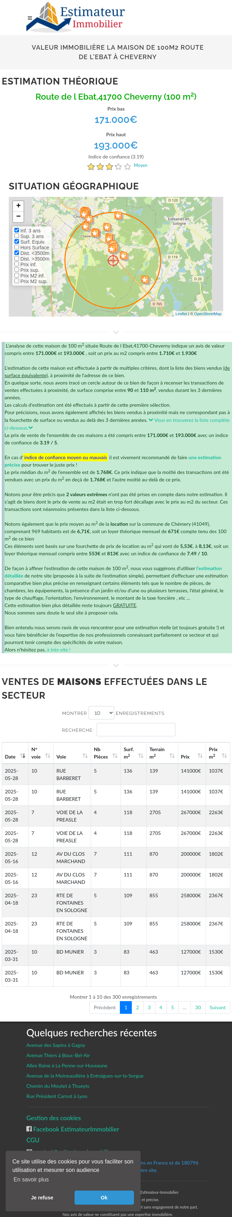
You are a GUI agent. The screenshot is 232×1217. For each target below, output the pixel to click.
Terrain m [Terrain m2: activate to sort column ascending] (162, 753)
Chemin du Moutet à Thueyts (57, 1086)
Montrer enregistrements (113, 712)
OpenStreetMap (207, 314)
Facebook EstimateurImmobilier (75, 1129)
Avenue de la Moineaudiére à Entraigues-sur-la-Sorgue (84, 1076)
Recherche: (118, 729)
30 (198, 1007)
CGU (32, 1140)
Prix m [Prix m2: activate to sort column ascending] (215, 753)
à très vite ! (58, 650)
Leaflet (181, 314)
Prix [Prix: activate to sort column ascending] (189, 757)
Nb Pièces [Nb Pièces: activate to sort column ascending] (111, 753)
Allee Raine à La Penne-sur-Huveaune (67, 1065)
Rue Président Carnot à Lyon (57, 1096)
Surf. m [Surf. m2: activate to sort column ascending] (136, 753)
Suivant (218, 1007)
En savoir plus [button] (31, 1179)
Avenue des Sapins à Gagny (55, 1045)
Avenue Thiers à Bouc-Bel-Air (58, 1055)
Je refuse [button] (42, 1197)
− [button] (18, 217)
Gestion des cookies (53, 1118)
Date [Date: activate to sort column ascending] (10, 757)
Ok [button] (104, 1197)
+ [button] (18, 206)
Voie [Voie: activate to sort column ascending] (60, 757)
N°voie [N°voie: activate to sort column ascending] (36, 753)
